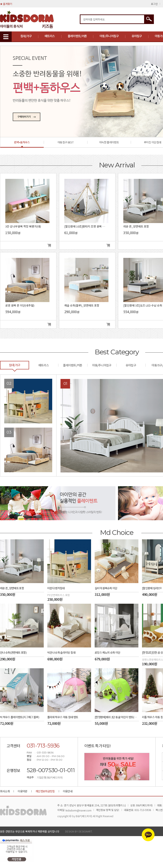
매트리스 (50, 36)
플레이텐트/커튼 (77, 36)
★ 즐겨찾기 (6, 4)
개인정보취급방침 (45, 791)
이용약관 (22, 791)
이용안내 (67, 791)
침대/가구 (26, 36)
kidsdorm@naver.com (78, 810)
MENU (6, 36)
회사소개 (5, 791)
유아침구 (137, 36)
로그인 (154, 4)
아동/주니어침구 (109, 36)
